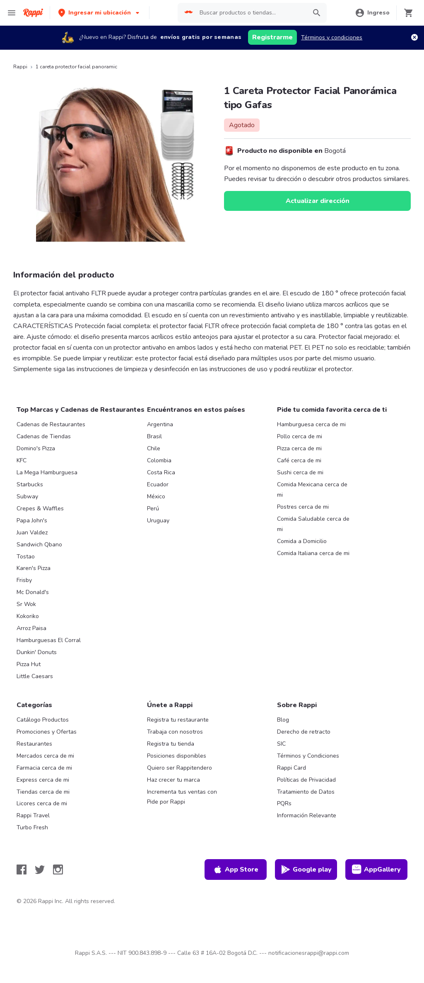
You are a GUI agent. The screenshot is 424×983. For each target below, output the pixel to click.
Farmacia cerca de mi (44, 768)
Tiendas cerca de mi (43, 792)
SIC (281, 744)
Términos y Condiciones (308, 756)
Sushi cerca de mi (300, 472)
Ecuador (158, 484)
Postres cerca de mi (303, 507)
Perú (153, 508)
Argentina (160, 424)
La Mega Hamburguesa (47, 472)
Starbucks (30, 484)
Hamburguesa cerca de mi (311, 424)
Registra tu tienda (170, 744)
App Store (235, 869)
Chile (153, 448)
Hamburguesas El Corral (49, 640)
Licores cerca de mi (42, 803)
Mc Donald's (33, 592)
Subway (27, 496)
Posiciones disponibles (176, 756)
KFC (21, 460)
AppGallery (376, 869)
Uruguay (158, 520)
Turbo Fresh (32, 827)
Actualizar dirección (317, 200)
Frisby (24, 580)
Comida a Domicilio (302, 541)
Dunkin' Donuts (37, 652)
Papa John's (32, 520)
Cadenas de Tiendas (44, 436)
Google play (306, 869)
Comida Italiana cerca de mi (313, 553)
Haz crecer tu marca (173, 780)
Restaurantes (34, 744)
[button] (99, 12)
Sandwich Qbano (39, 544)
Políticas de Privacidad (306, 780)
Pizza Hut (29, 664)
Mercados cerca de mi (45, 756)
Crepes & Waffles (40, 508)
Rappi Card (291, 768)
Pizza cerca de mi (299, 448)
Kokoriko (28, 616)
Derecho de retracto (303, 732)
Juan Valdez (32, 532)
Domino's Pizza (36, 448)
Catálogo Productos (43, 720)
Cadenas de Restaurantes (51, 424)
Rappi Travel (33, 815)
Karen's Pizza (34, 568)
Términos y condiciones (331, 37)
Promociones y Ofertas (47, 732)
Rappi (20, 66)
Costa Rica (161, 472)
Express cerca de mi (43, 780)
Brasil (154, 436)
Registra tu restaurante (178, 720)
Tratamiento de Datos (306, 792)
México (156, 496)
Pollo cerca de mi (299, 436)
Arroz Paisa (31, 628)
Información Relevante (306, 815)
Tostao (26, 556)
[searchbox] (251, 13)
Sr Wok (26, 604)
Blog (283, 720)
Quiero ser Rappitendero (179, 768)
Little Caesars (35, 676)
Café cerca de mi (299, 460)
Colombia (159, 460)
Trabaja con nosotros (175, 732)
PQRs (284, 803)
